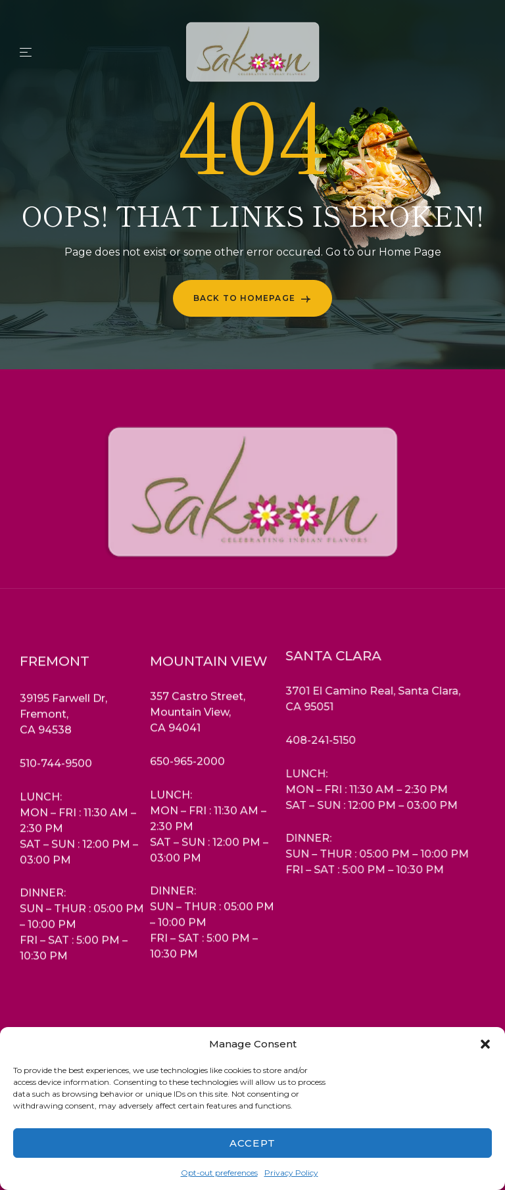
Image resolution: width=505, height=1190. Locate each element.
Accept (252, 1143)
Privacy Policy (291, 1173)
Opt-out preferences (219, 1173)
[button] (485, 1044)
